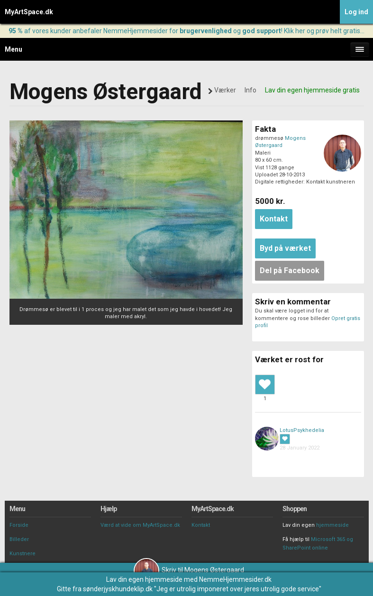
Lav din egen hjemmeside (144, 579)
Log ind (356, 12)
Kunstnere (22, 553)
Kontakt (200, 525)
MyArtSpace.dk (29, 12)
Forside (18, 525)
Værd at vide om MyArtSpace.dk (140, 525)
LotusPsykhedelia (302, 430)
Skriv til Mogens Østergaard (189, 570)
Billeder (19, 539)
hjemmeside (332, 525)
